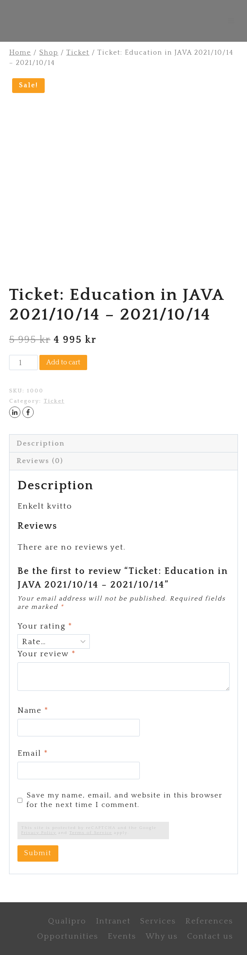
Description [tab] (41, 444)
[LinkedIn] (14, 412)
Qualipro (67, 921)
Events (122, 936)
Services (158, 921)
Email (32, 753)
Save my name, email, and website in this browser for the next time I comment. (124, 800)
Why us (161, 936)
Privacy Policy (38, 833)
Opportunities (67, 936)
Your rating (44, 626)
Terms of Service (90, 833)
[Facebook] (28, 412)
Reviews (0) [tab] (40, 461)
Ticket (54, 401)
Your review (46, 653)
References (209, 921)
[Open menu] (231, 21)
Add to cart (63, 362)
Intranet (113, 921)
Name (32, 710)
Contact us (210, 936)
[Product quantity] (23, 362)
